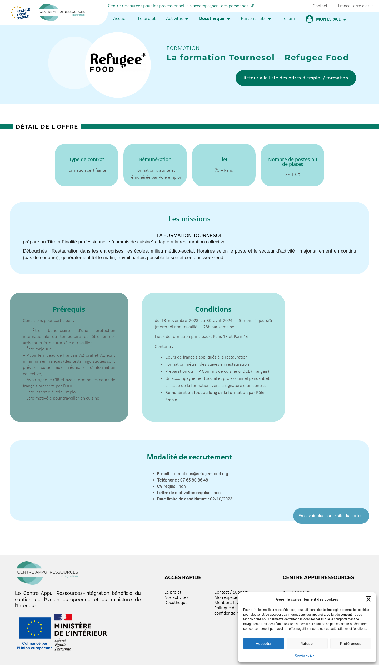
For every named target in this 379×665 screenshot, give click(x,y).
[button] (368, 599)
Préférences (350, 643)
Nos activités (176, 597)
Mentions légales (230, 602)
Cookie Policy (304, 655)
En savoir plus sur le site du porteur (331, 515)
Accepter (263, 643)
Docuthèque (214, 19)
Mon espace (331, 19)
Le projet (147, 18)
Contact (320, 5)
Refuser (307, 643)
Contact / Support (231, 592)
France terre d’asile (356, 5)
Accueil (120, 18)
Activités (177, 19)
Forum (288, 18)
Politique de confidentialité (227, 611)
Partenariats (256, 19)
